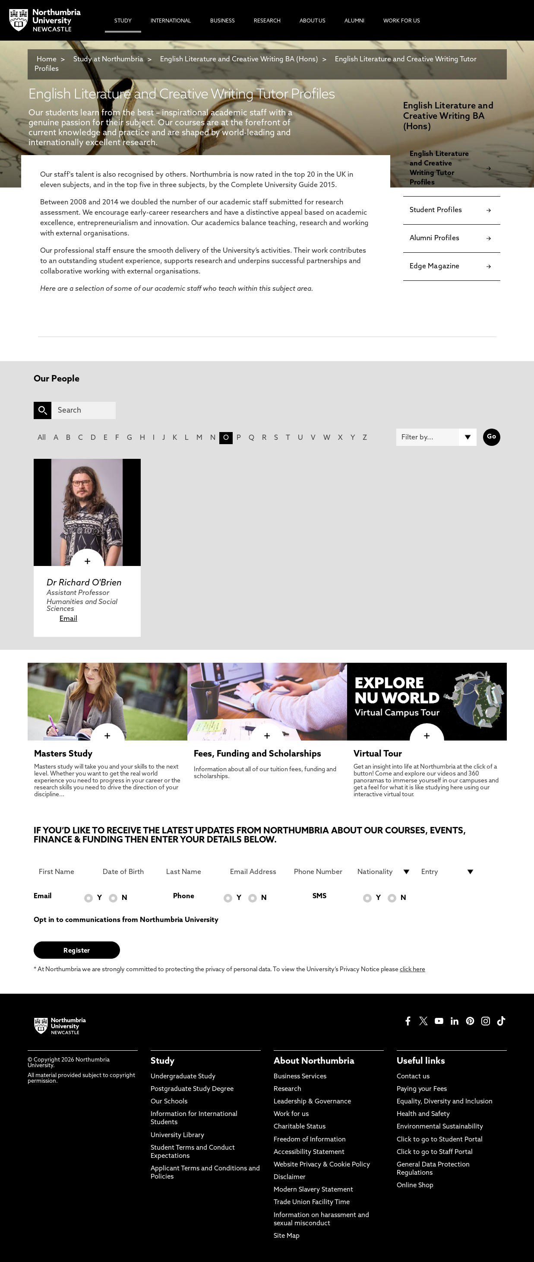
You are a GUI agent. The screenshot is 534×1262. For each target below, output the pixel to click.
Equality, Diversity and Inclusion (445, 1102)
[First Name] (66, 872)
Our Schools (169, 1102)
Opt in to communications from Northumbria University (126, 920)
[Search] (83, 410)
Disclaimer (290, 1177)
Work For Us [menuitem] (401, 21)
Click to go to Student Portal (440, 1140)
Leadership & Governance (312, 1102)
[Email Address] (257, 872)
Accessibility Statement (309, 1152)
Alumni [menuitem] (354, 21)
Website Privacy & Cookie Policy (322, 1165)
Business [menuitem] (222, 21)
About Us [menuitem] (312, 21)
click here (412, 969)
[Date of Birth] (129, 872)
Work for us (291, 1114)
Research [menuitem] (267, 21)
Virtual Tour (378, 754)
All (42, 438)
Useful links (421, 1061)
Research (287, 1089)
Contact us (413, 1077)
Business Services (300, 1077)
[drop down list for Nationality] (384, 872)
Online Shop (415, 1186)
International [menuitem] (171, 21)
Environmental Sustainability (440, 1127)
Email (68, 619)
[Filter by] (436, 437)
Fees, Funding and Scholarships (257, 754)
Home (47, 59)
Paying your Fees (422, 1089)
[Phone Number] (321, 872)
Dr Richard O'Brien (84, 583)
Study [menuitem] (123, 21)
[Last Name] (193, 872)
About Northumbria (314, 1061)
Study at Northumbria (108, 59)
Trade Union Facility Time (312, 1202)
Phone (183, 896)
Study (162, 1061)
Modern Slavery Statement (313, 1190)
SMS (319, 896)
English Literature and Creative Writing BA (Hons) (239, 59)
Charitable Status (299, 1127)
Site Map (287, 1236)
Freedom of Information (310, 1140)
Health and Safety (423, 1114)
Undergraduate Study (183, 1077)
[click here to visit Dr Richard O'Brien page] (87, 512)
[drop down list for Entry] (448, 872)
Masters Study (63, 754)
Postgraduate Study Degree (192, 1089)
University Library (177, 1135)
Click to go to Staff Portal (435, 1152)
